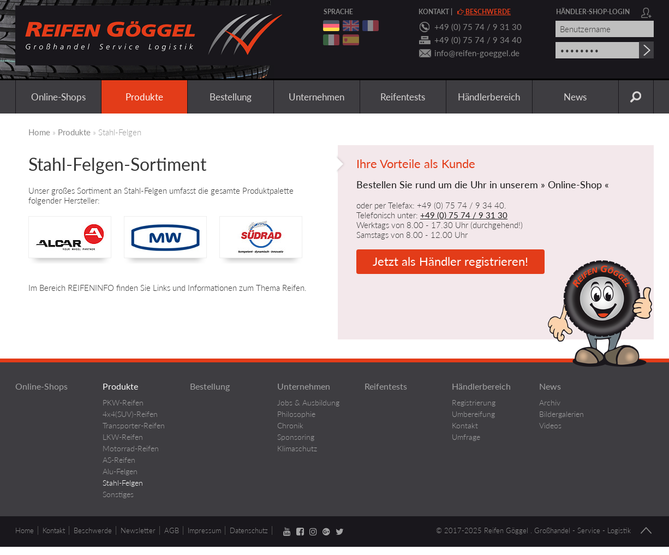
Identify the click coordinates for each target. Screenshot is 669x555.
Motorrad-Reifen (131, 448)
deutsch (331, 25)
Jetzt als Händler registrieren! (450, 261)
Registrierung (473, 402)
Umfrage (466, 436)
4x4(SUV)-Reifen (130, 414)
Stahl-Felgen (123, 482)
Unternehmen (316, 97)
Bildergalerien (561, 414)
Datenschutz (249, 530)
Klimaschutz (297, 448)
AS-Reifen (119, 459)
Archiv (549, 402)
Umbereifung (473, 414)
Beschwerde (484, 12)
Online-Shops (58, 97)
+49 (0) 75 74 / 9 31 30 (478, 27)
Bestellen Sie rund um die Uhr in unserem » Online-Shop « (482, 184)
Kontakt (434, 12)
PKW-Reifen (123, 402)
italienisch (331, 39)
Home (39, 132)
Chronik (290, 425)
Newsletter (138, 530)
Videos (550, 425)
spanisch (351, 39)
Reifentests (402, 97)
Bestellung (231, 97)
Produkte (144, 97)
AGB (171, 530)
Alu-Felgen (120, 471)
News (575, 97)
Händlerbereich (489, 97)
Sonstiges (118, 494)
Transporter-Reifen (134, 425)
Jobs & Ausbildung (308, 402)
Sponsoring (295, 436)
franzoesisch (370, 25)
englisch (351, 25)
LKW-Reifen (123, 436)
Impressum (204, 530)
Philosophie (296, 414)
